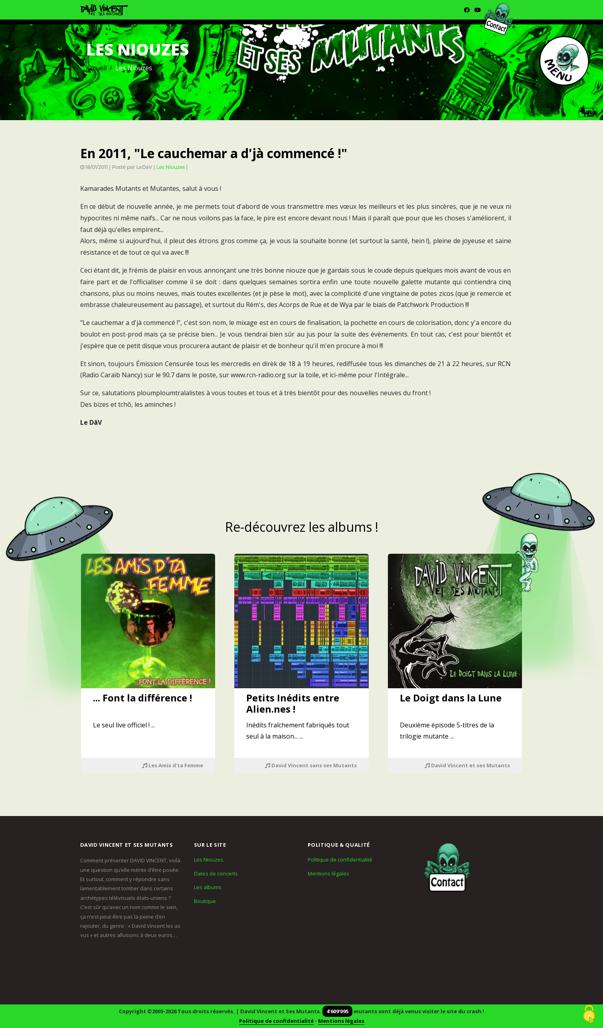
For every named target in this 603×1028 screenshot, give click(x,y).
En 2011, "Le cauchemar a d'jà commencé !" (213, 153)
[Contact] (447, 867)
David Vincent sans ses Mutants (311, 765)
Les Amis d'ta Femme (172, 765)
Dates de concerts (216, 873)
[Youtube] (477, 10)
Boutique (205, 901)
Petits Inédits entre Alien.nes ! (292, 703)
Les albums (207, 887)
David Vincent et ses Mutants (467, 765)
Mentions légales (328, 873)
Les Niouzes (170, 167)
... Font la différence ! (142, 697)
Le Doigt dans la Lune (451, 697)
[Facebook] (467, 10)
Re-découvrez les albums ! (301, 526)
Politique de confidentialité (340, 859)
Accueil (96, 67)
